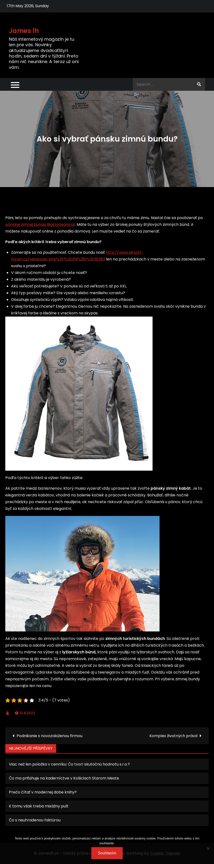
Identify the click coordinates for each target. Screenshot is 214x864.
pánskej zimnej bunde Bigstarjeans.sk (40, 224)
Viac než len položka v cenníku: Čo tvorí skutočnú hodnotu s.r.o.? (69, 764)
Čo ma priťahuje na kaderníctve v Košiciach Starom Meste (64, 778)
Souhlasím (107, 853)
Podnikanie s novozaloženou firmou (49, 736)
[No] (208, 848)
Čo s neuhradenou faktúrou (34, 820)
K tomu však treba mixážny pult (38, 806)
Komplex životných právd (173, 736)
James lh (24, 30)
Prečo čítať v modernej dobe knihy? (43, 792)
